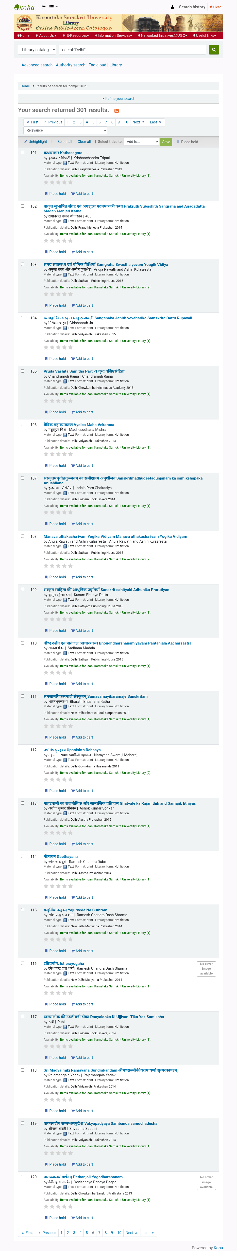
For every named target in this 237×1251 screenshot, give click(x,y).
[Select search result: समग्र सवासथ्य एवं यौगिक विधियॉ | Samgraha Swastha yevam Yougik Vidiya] (22, 264)
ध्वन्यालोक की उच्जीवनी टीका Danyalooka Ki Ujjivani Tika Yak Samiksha (104, 1017)
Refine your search (120, 99)
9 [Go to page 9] (119, 122)
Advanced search (37, 65)
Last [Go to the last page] (156, 122)
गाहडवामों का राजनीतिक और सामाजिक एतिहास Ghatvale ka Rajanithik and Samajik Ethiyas (120, 803)
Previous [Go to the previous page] (52, 122)
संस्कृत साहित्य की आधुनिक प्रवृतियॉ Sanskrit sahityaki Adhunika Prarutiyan (106, 589)
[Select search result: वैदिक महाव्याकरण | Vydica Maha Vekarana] (22, 424)
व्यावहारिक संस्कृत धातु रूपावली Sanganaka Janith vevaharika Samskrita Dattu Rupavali (118, 318)
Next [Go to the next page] (139, 122)
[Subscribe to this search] (117, 110)
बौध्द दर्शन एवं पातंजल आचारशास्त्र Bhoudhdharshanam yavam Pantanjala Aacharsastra (117, 643)
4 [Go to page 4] (87, 122)
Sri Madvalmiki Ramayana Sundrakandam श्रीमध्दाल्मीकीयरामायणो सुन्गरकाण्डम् (110, 1070)
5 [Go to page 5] (93, 122)
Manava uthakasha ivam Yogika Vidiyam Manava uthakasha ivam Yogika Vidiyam (115, 536)
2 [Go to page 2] (74, 122)
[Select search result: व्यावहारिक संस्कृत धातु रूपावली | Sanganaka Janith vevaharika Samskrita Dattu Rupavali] (22, 317)
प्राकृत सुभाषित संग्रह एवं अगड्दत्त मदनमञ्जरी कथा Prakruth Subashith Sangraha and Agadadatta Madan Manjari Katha (124, 208)
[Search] (214, 49)
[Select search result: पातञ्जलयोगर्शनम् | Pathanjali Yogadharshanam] (22, 1176)
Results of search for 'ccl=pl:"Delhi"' (62, 86)
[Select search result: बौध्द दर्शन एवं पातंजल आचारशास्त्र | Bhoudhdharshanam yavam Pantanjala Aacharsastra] (22, 643)
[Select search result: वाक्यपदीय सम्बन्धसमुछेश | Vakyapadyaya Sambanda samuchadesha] (22, 1123)
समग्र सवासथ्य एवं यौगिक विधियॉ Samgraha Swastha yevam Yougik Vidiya (106, 264)
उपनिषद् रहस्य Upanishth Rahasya (72, 750)
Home (23, 35)
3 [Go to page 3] (80, 122)
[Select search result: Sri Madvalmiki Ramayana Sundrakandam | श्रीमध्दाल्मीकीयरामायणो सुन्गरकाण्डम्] (22, 1070)
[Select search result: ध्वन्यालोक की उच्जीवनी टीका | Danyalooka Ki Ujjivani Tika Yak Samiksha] (22, 1016)
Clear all (84, 142)
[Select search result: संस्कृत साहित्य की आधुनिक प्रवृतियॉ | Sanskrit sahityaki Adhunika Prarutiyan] (22, 589)
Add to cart (82, 194)
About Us (46, 35)
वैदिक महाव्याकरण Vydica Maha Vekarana (79, 424)
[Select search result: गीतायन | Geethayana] (22, 856)
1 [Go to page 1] (68, 122)
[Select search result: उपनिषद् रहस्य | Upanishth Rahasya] (22, 749)
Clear (215, 7)
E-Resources (76, 35)
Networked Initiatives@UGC (162, 35)
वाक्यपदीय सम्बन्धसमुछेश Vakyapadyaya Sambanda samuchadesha (100, 1123)
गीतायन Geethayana (61, 856)
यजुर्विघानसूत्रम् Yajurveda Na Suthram (75, 910)
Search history (192, 7)
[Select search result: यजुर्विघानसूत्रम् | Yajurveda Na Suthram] (22, 909)
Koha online (27, 7)
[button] (43, 7)
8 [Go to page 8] (112, 122)
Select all (65, 142)
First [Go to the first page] (32, 122)
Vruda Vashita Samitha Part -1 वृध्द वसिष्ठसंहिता (84, 371)
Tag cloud (97, 65)
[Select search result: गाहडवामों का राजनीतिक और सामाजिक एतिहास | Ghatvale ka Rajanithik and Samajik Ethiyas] (22, 803)
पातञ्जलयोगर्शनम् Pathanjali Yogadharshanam (83, 1177)
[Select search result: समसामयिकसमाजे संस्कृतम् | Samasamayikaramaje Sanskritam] (22, 696)
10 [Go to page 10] (126, 122)
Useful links (204, 35)
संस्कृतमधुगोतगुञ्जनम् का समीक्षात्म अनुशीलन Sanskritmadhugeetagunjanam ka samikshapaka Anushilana (123, 480)
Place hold (55, 194)
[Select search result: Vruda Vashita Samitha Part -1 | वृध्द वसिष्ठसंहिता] (22, 371)
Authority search (70, 65)
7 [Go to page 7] (106, 122)
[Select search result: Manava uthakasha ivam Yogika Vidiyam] (22, 536)
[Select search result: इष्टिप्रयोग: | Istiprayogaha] (22, 963)
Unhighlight (35, 142)
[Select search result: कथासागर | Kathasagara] (22, 152)
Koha (218, 1247)
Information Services (113, 35)
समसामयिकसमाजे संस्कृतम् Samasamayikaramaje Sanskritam (96, 696)
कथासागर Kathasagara (63, 153)
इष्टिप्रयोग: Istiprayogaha (64, 963)
